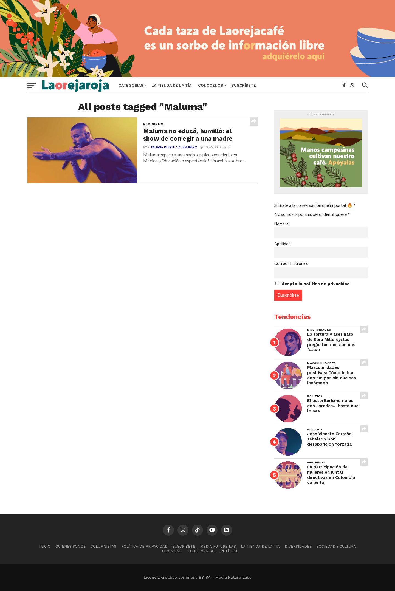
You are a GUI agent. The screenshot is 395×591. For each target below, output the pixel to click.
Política (229, 551)
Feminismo (172, 551)
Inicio (44, 546)
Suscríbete (243, 85)
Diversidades (298, 546)
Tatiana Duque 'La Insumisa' (173, 147)
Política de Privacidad (144, 546)
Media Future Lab (218, 546)
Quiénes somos (70, 546)
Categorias (131, 85)
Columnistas (103, 546)
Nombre (281, 224)
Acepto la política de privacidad (316, 283)
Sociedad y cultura (336, 546)
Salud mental (201, 551)
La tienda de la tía (171, 85)
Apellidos (282, 243)
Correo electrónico (291, 263)
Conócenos (210, 85)
